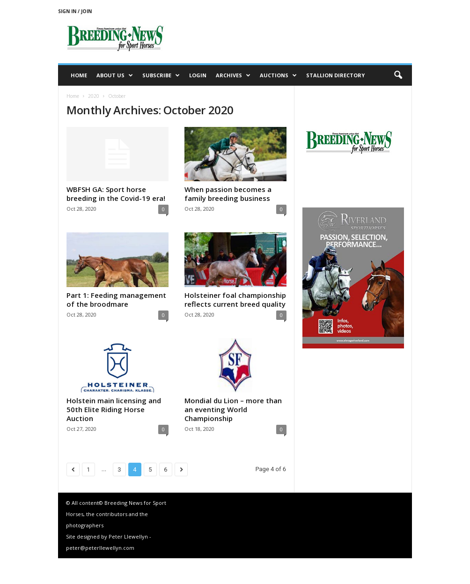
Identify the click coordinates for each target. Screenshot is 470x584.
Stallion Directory (335, 75)
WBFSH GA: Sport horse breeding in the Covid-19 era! (115, 194)
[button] (398, 75)
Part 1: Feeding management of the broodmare (116, 299)
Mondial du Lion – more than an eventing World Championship (233, 409)
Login (197, 75)
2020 (93, 96)
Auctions (278, 75)
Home (79, 75)
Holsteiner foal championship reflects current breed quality (235, 299)
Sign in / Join (75, 11)
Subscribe (161, 75)
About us (114, 75)
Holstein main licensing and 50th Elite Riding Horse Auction (113, 409)
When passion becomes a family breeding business (228, 194)
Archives (233, 75)
